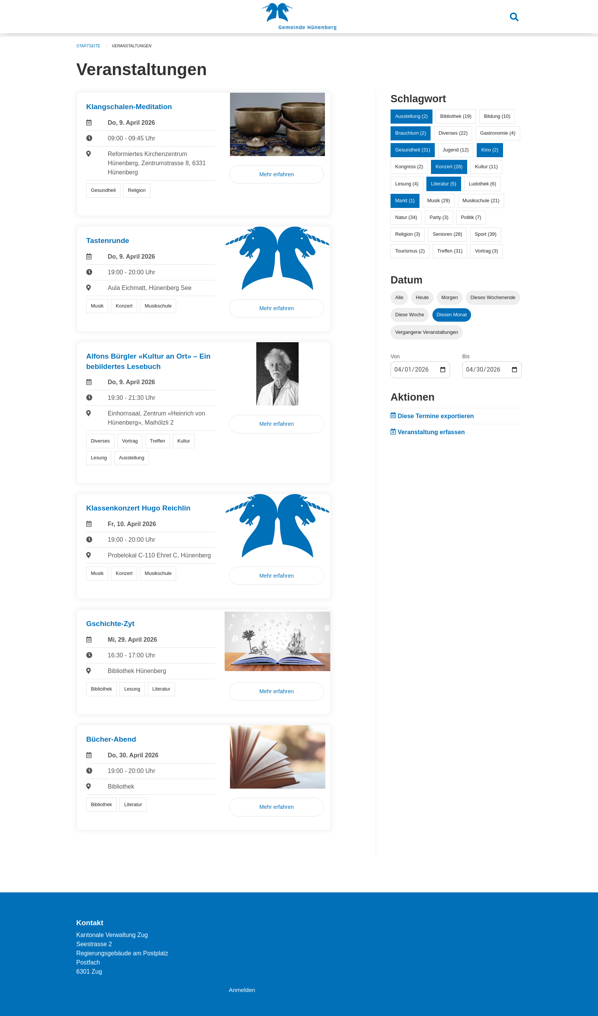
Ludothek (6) (482, 183)
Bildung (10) (497, 116)
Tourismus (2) (410, 250)
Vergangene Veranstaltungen (426, 332)
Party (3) (439, 217)
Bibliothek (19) (455, 116)
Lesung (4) (406, 183)
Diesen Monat (452, 314)
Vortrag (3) (486, 250)
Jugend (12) (456, 149)
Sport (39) (486, 234)
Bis (465, 356)
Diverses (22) (453, 132)
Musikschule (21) (481, 200)
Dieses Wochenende (493, 297)
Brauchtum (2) (410, 132)
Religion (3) (407, 234)
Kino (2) (489, 149)
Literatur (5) (443, 183)
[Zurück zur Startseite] (299, 18)
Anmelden (242, 990)
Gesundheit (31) (412, 149)
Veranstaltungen (134, 45)
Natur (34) (406, 217)
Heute (422, 297)
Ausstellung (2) (411, 116)
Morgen (449, 297)
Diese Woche (409, 314)
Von (395, 356)
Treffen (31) (450, 250)
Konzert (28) (449, 166)
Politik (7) (471, 217)
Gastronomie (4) (497, 132)
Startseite (89, 45)
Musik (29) (438, 200)
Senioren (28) (447, 234)
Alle (399, 297)
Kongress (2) (409, 166)
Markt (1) (405, 200)
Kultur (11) (486, 166)
